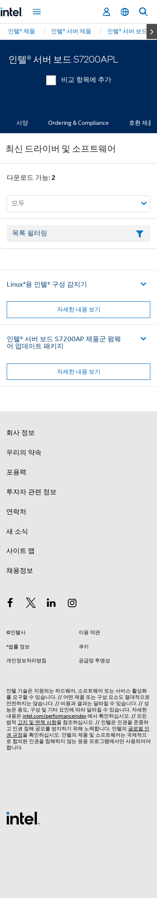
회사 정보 (20, 433)
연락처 (16, 512)
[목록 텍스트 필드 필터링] (78, 233)
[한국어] (124, 12)
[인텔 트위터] (31, 604)
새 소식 (17, 531)
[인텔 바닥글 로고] (23, 818)
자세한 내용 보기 (78, 309)
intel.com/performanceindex (54, 716)
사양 (22, 122)
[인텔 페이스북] (10, 604)
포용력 (16, 472)
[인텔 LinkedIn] (51, 604)
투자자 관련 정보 (31, 492)
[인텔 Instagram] (72, 604)
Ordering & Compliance (78, 122)
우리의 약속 (23, 452)
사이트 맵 (20, 551)
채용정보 (19, 570)
